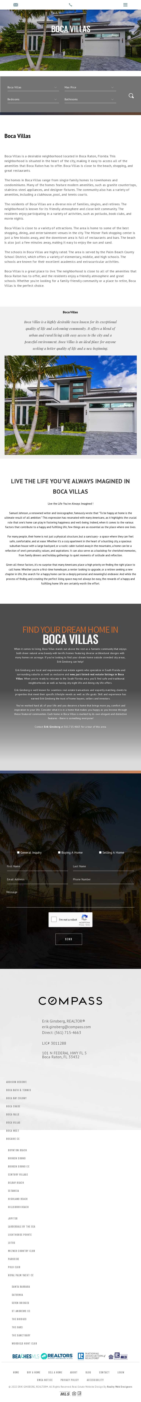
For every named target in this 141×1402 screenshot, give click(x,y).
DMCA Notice (45, 1380)
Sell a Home (55, 1372)
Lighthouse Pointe (20, 1234)
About (74, 1372)
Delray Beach (16, 1182)
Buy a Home (33, 1372)
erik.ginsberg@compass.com (66, 1026)
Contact (104, 1372)
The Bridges (19, 1319)
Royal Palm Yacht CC (21, 1275)
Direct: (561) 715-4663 (61, 1032)
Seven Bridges (20, 1303)
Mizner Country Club (21, 1251)
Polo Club (14, 1267)
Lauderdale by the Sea (21, 1226)
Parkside (13, 1259)
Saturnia (17, 1294)
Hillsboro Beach (18, 1207)
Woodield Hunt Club (24, 1343)
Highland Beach (18, 1198)
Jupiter (13, 1218)
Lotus (11, 1242)
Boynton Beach (17, 1150)
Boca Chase (13, 1106)
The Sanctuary (21, 1335)
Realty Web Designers (119, 1386)
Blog (88, 1372)
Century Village (18, 1174)
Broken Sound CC (19, 1166)
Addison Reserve (16, 1082)
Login (121, 1372)
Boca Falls (12, 1114)
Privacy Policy (70, 1380)
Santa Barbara (21, 1286)
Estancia (13, 1190)
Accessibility (95, 1380)
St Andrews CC (21, 1311)
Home (16, 1372)
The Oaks (17, 1327)
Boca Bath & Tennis (18, 1090)
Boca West (12, 1130)
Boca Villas (13, 1122)
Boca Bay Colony (16, 1098)
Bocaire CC (13, 1138)
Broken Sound (17, 1158)
